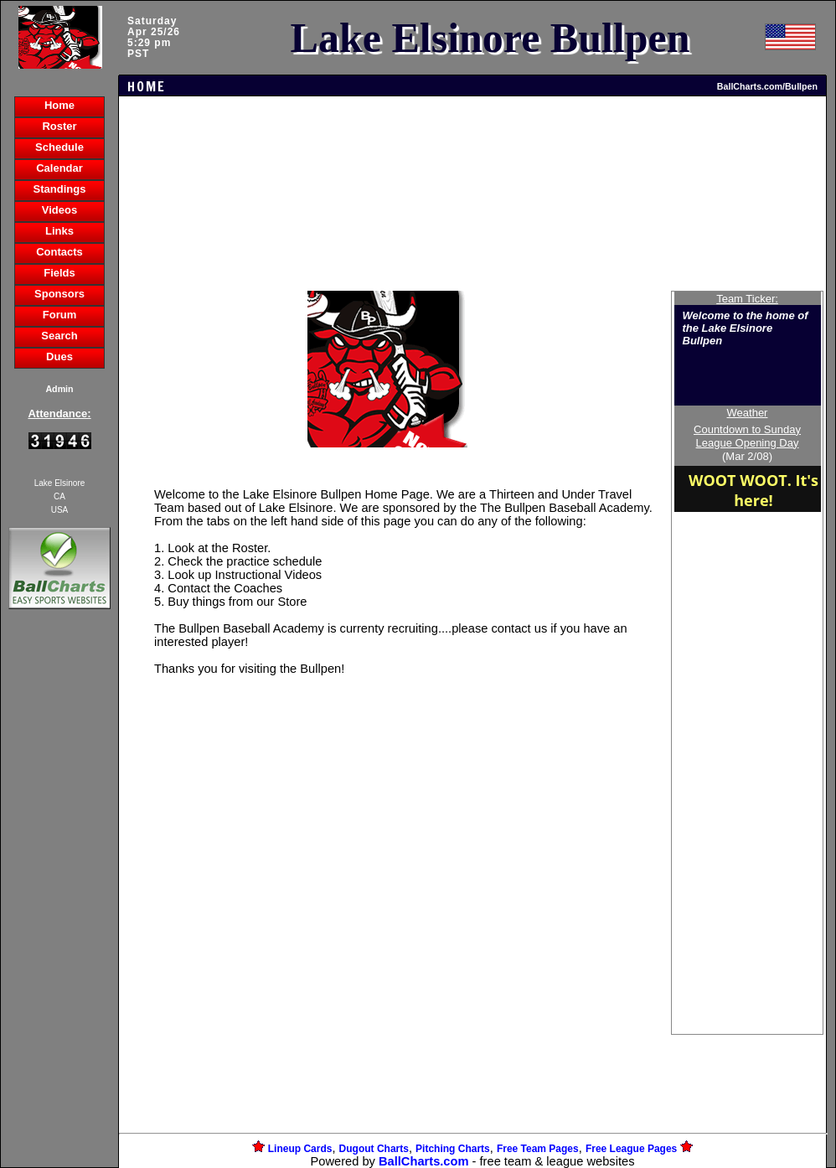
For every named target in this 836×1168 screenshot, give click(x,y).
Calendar (59, 168)
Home (59, 105)
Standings (60, 189)
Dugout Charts (374, 1149)
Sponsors (59, 293)
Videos (59, 210)
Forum (59, 314)
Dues (59, 356)
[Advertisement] (59, 901)
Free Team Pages (538, 1149)
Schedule (59, 147)
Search (59, 335)
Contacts (59, 251)
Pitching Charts (452, 1149)
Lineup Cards (300, 1149)
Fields (59, 272)
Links (59, 231)
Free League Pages (631, 1149)
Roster (59, 126)
